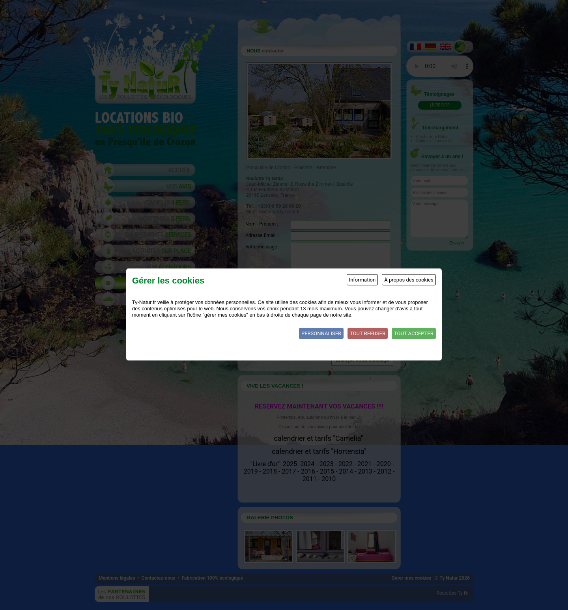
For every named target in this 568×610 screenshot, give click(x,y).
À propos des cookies (408, 279)
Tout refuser (367, 333)
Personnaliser (321, 333)
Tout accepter (413, 333)
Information (362, 279)
